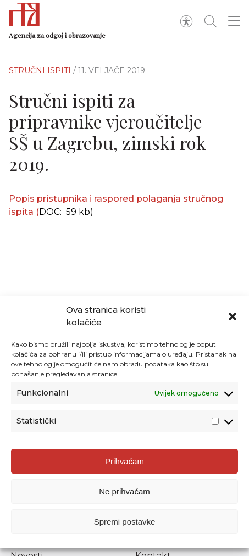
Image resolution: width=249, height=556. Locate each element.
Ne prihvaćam (124, 491)
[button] (232, 316)
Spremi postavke (125, 521)
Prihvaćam (124, 461)
